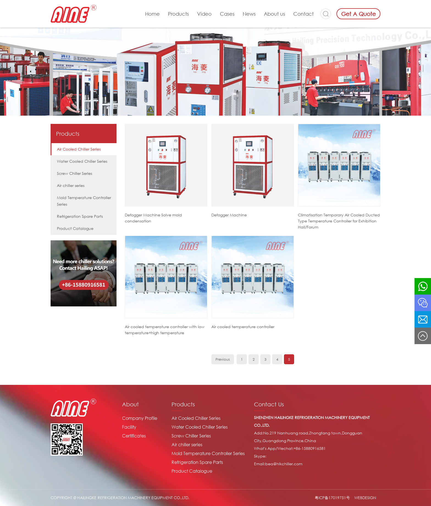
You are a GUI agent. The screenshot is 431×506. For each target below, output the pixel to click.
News (249, 14)
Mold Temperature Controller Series (84, 200)
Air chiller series (70, 185)
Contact (303, 14)
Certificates (134, 436)
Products (178, 14)
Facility (129, 427)
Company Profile (139, 418)
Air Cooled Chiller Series (79, 149)
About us (274, 14)
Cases (227, 14)
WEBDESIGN (365, 497)
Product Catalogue (75, 228)
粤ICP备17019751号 (332, 497)
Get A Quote (358, 13)
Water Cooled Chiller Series (82, 161)
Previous (223, 359)
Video (204, 14)
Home (152, 14)
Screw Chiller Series (74, 173)
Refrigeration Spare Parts (80, 216)
